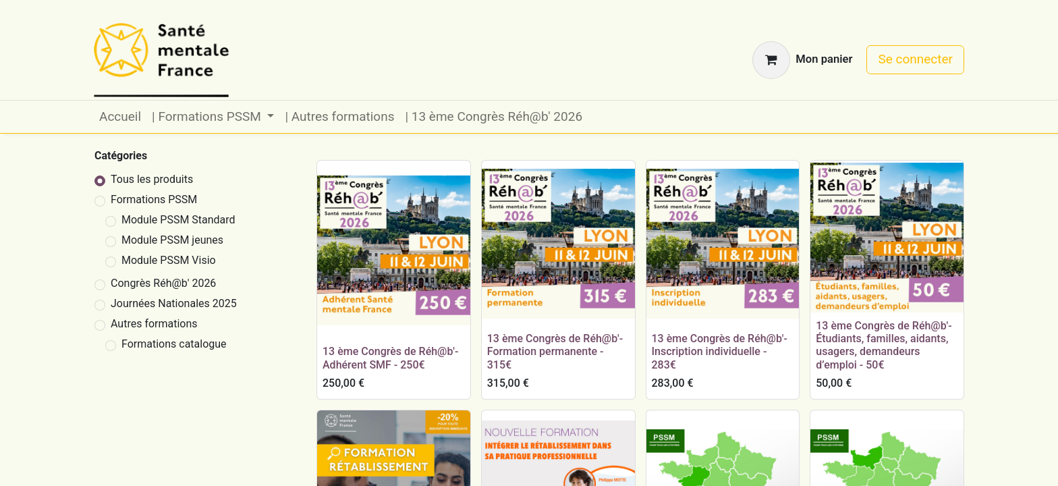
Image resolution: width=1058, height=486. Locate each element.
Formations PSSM (154, 199)
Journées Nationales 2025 (174, 303)
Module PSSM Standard (178, 219)
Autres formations (154, 323)
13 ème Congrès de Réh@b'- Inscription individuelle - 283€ (719, 351)
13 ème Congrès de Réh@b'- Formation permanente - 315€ (555, 351)
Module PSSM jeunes (172, 240)
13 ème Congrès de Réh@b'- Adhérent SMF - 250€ (390, 358)
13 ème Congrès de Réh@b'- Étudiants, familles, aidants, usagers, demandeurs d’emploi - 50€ (883, 345)
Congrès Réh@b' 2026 (163, 283)
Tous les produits (152, 179)
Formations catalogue (174, 344)
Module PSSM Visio (168, 260)
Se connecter (915, 59)
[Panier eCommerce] (802, 60)
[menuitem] (120, 117)
